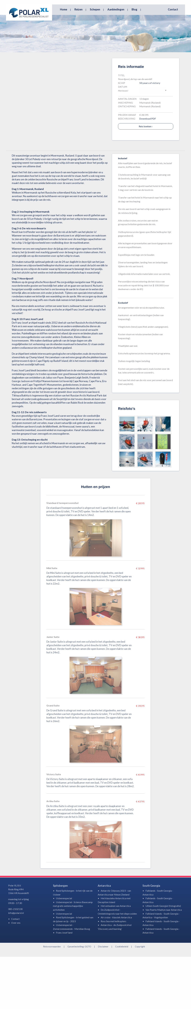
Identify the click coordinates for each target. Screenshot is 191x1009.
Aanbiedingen (115, 9)
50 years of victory (149, 135)
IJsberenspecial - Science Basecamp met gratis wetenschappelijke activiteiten (73, 958)
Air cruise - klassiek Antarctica (116, 969)
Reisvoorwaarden (52, 998)
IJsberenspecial (64, 950)
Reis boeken (146, 178)
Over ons (15, 974)
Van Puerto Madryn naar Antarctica (163, 962)
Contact (173, 9)
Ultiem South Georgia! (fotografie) (163, 958)
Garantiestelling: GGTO (79, 998)
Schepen (95, 9)
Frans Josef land (64, 984)
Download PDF (147, 170)
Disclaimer (103, 998)
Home (63, 9)
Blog (134, 9)
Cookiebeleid (121, 998)
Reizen (78, 9)
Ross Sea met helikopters (113, 973)
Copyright (140, 998)
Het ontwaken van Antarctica (116, 958)
